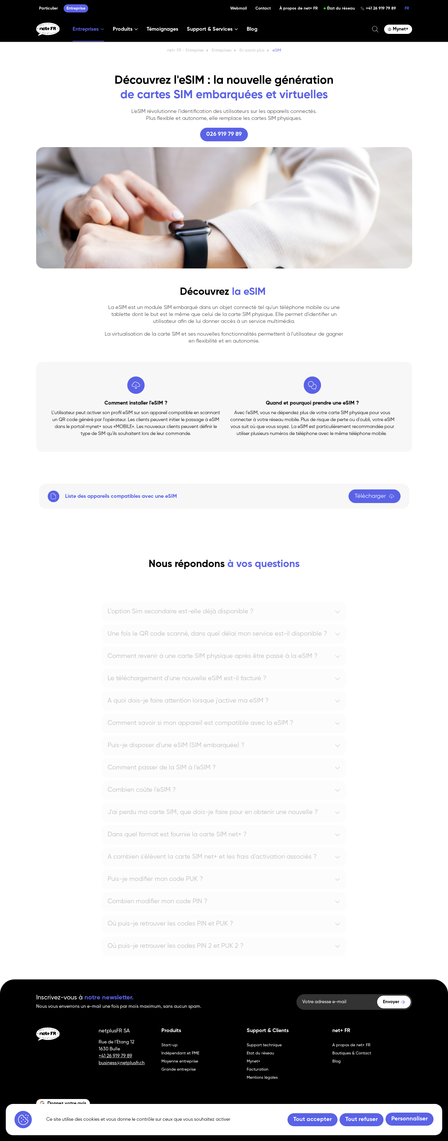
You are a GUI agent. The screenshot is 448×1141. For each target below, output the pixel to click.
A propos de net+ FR (351, 1045)
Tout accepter (312, 1119)
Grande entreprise (178, 1069)
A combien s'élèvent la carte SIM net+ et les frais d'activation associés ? (212, 865)
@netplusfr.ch (131, 1063)
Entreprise (76, 8)
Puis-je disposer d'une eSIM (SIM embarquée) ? (176, 753)
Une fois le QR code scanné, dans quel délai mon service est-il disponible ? (217, 642)
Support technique (264, 1045)
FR (407, 8)
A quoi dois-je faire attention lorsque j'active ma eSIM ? (188, 709)
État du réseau (341, 8)
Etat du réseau (260, 1053)
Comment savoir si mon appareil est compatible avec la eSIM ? (200, 731)
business (108, 1063)
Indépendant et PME (180, 1053)
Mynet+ (253, 1061)
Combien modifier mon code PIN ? (157, 909)
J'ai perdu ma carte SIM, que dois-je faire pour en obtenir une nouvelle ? (213, 820)
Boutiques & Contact (351, 1053)
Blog (252, 29)
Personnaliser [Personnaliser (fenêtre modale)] (409, 1119)
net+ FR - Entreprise (185, 50)
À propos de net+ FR (298, 8)
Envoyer (391, 1002)
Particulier (48, 8)
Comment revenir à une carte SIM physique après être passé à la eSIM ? (213, 664)
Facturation (257, 1069)
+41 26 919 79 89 (381, 8)
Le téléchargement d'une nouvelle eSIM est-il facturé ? (187, 686)
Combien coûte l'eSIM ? (142, 798)
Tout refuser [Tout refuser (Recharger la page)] (361, 1119)
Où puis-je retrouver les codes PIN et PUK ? (170, 932)
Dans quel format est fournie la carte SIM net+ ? (177, 843)
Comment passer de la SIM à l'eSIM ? (162, 776)
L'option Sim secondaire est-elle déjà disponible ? (180, 620)
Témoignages (162, 29)
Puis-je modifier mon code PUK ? (155, 887)
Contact (263, 8)
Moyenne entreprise (179, 1061)
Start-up (169, 1045)
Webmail (238, 8)
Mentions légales (262, 1078)
